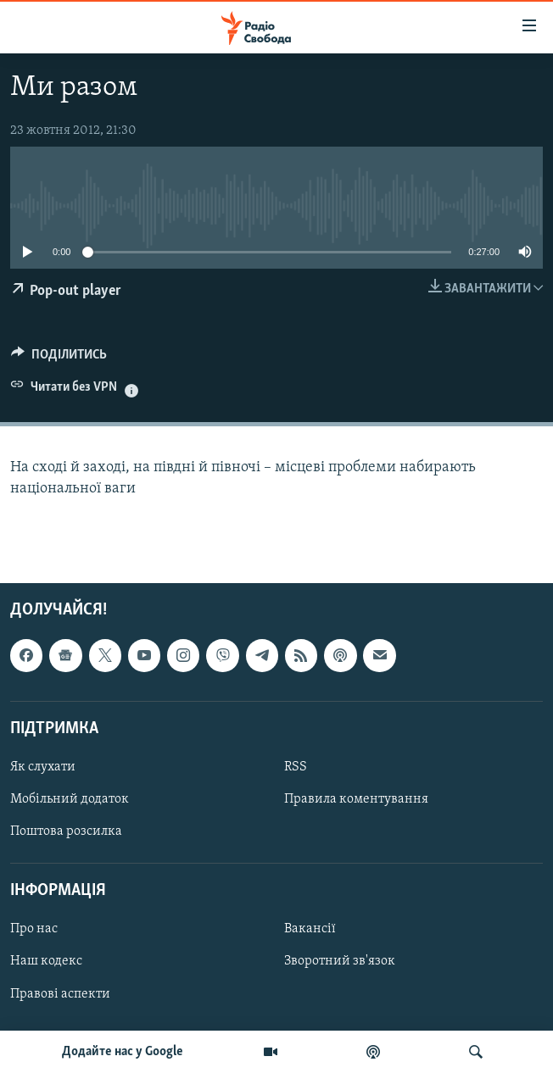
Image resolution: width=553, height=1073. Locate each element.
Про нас (34, 929)
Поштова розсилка (66, 831)
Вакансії (310, 929)
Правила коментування (356, 799)
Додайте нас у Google (122, 1052)
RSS (295, 767)
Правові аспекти (60, 993)
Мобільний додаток (69, 799)
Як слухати (42, 767)
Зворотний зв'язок (339, 961)
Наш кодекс (46, 961)
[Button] (59, 358)
